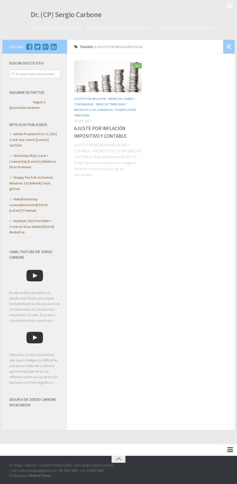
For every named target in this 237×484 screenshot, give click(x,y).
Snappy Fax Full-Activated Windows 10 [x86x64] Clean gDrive (31, 182)
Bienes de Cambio (121, 97)
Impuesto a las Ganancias (93, 109)
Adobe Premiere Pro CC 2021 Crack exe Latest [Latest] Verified (33, 138)
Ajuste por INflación (90, 97)
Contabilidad (84, 103)
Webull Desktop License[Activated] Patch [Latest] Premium (28, 203)
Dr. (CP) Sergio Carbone (63, 16)
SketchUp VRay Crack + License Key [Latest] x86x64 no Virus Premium (32, 160)
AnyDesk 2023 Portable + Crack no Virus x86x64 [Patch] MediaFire (31, 225)
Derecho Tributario (111, 103)
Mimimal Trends (39, 474)
